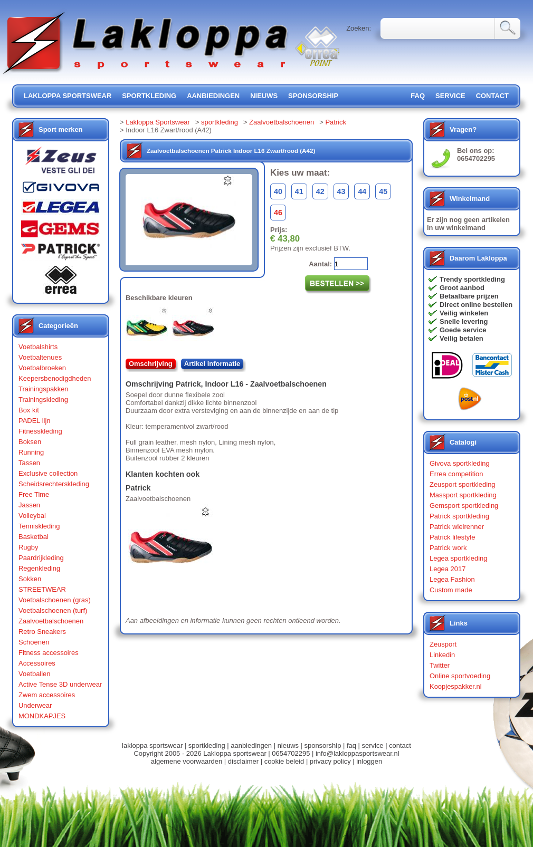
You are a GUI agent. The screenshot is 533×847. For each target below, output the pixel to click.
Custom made (451, 590)
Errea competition (456, 474)
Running (31, 452)
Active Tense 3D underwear (60, 684)
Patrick (335, 122)
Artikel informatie (212, 364)
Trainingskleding (43, 399)
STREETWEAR (42, 589)
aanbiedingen (213, 96)
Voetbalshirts (38, 347)
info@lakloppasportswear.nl (357, 753)
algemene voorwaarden (186, 761)
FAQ (418, 96)
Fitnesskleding (40, 431)
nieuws (264, 96)
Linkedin (442, 655)
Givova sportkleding (460, 463)
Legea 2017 (447, 569)
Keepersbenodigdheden (54, 378)
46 (278, 212)
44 (362, 191)
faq (351, 745)
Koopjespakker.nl (456, 686)
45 (383, 191)
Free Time (33, 494)
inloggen (369, 761)
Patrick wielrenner (457, 527)
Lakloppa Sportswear (158, 122)
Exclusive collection (48, 473)
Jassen (29, 505)
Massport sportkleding (463, 495)
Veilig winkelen (464, 313)
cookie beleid (284, 761)
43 (341, 191)
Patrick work (448, 548)
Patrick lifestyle (452, 537)
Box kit (28, 410)
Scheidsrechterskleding (53, 484)
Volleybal (32, 515)
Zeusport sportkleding (463, 484)
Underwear (35, 705)
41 (299, 191)
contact (492, 96)
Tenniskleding (39, 526)
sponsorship (313, 96)
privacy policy (330, 761)
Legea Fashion (452, 579)
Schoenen (33, 642)
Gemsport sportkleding (464, 505)
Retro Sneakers (42, 632)
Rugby (28, 547)
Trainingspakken (43, 389)
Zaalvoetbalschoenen (50, 621)
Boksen (29, 442)
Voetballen (34, 674)
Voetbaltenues (40, 357)
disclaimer (243, 761)
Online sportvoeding (460, 676)
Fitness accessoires (48, 653)
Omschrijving (151, 364)
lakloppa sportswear (67, 96)
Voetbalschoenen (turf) (52, 610)
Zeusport (443, 644)
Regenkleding (39, 568)
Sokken (29, 579)
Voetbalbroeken (42, 368)
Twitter (440, 665)
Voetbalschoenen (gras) (54, 600)
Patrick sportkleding (459, 516)
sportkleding (149, 96)
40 (278, 191)
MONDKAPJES (41, 716)
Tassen (29, 463)
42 (320, 191)
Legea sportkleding (458, 558)
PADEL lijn (34, 421)
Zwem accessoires (46, 695)
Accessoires (36, 663)
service (450, 96)
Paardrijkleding (41, 558)
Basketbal (33, 537)
